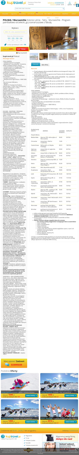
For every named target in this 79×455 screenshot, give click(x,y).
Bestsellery (22, 13)
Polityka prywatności (32, 445)
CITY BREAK (31, 14)
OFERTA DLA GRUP (56, 14)
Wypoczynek (39, 13)
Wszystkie (5, 14)
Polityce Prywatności (64, 450)
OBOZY (74, 14)
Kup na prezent (22, 53)
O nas (27, 438)
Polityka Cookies (30, 440)
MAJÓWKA (65, 14)
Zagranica (14, 14)
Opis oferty (45, 65)
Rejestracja (75, 3)
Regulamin (29, 436)
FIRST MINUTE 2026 (48, 14)
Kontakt (28, 443)
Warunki (35, 64)
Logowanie (69, 3)
